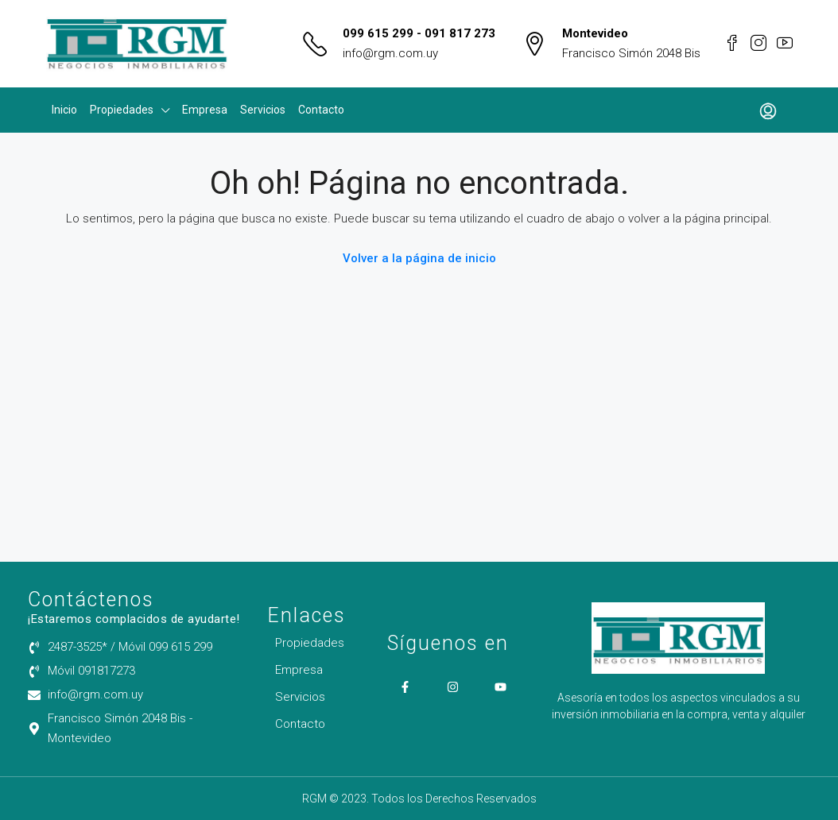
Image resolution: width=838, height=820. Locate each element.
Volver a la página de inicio (419, 258)
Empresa (204, 109)
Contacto (321, 109)
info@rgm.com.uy (390, 53)
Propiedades (121, 109)
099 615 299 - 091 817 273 (419, 33)
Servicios (262, 109)
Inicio (64, 109)
